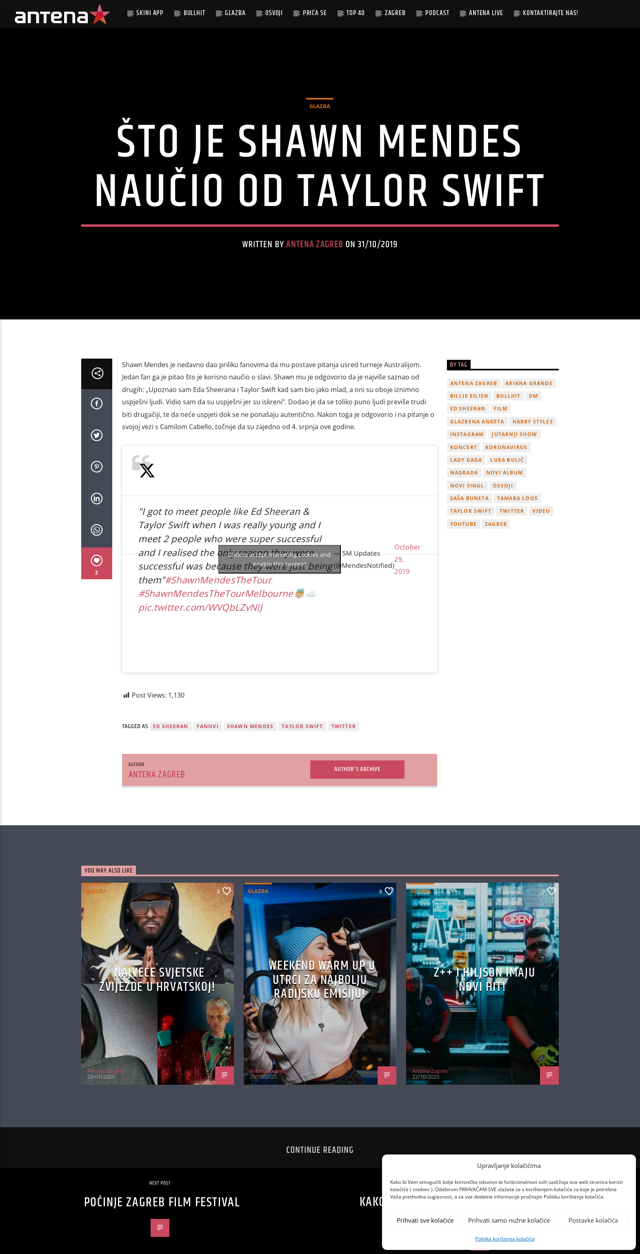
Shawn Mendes (250, 790)
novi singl (467, 549)
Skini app (150, 13)
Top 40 (356, 13)
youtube (463, 587)
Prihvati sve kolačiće (425, 1220)
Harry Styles (533, 485)
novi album (504, 536)
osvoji (503, 549)
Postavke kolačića (593, 1220)
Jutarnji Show (514, 498)
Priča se (315, 13)
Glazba (235, 13)
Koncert (463, 510)
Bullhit (194, 13)
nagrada (464, 536)
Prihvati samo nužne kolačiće (509, 1220)
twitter (343, 790)
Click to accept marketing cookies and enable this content (279, 623)
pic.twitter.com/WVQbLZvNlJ (200, 671)
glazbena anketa (477, 485)
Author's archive (357, 833)
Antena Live (486, 13)
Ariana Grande (529, 446)
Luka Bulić (507, 523)
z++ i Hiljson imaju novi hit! (484, 1044)
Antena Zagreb (314, 276)
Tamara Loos (517, 562)
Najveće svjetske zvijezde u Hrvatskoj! (157, 1044)
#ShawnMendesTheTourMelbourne (215, 657)
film (501, 472)
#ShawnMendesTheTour (218, 643)
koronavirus (506, 510)
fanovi (208, 790)
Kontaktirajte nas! (551, 13)
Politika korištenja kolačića (505, 1238)
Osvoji (274, 13)
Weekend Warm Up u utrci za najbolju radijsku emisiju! (322, 1044)
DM (533, 459)
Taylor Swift (302, 790)
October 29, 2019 (407, 623)
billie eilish (469, 459)
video (541, 575)
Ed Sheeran (171, 790)
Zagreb (395, 13)
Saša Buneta (469, 562)
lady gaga (466, 523)
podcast (437, 13)
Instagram (467, 498)
